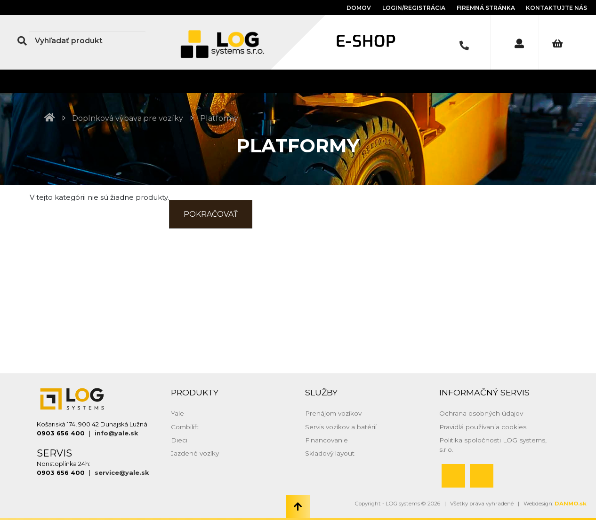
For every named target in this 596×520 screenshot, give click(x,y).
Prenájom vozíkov (333, 413)
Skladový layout (329, 453)
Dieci (179, 440)
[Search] (87, 41)
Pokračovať (211, 214)
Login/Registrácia (413, 7)
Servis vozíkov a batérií (341, 427)
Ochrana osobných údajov (481, 413)
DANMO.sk (571, 503)
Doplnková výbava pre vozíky (127, 118)
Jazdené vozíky (195, 453)
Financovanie (326, 440)
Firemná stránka (486, 7)
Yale (177, 413)
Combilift (185, 427)
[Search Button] (22, 41)
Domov (358, 7)
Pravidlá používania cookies (482, 427)
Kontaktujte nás (556, 7)
